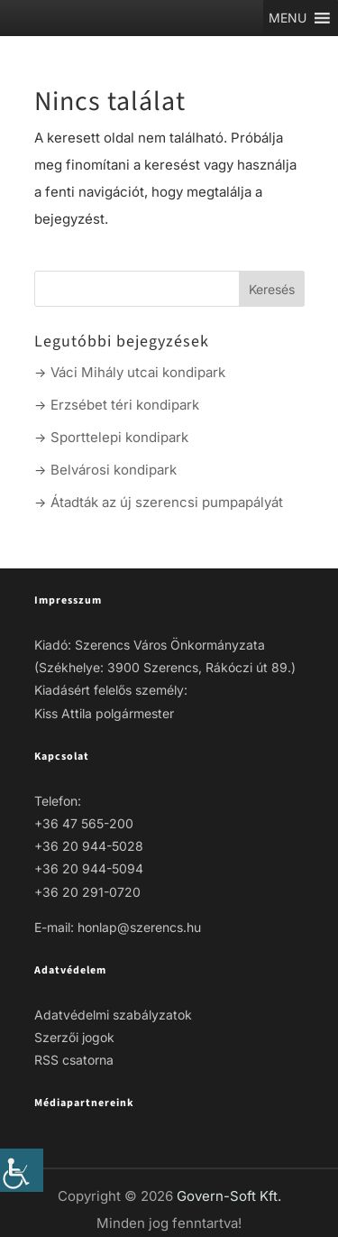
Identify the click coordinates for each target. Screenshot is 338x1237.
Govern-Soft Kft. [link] (229, 1196)
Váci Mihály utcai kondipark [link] (137, 372)
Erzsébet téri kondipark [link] (124, 404)
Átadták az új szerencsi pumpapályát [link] (166, 502)
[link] (21, 1170)
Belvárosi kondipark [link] (113, 469)
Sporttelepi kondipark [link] (119, 437)
